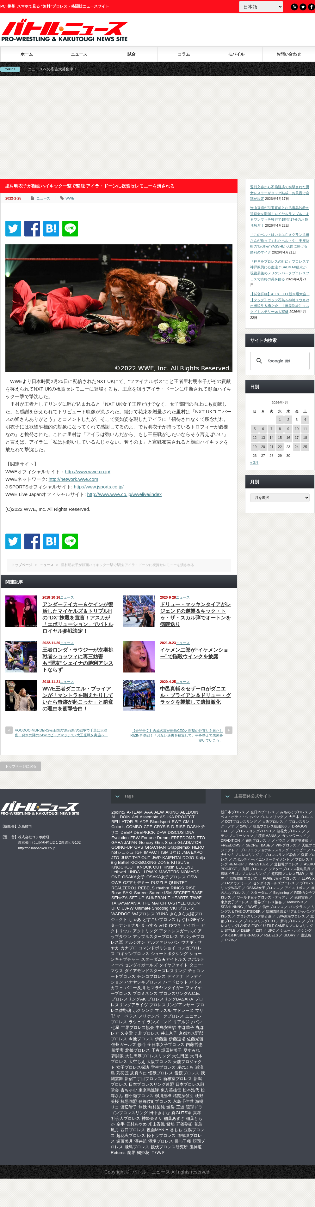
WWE (69, 198)
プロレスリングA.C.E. (179, 993)
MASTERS (169, 871)
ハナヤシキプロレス (143, 982)
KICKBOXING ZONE (150, 862)
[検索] (279, 361)
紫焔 (170, 1124)
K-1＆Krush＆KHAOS (242, 935)
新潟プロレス (290, 921)
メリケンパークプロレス (161, 1016)
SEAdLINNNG (232, 907)
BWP (176, 821)
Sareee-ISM (160, 892)
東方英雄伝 (171, 1090)
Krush (169, 867)
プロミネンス (145, 993)
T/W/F (195, 897)
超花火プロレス (130, 1135)
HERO (198, 847)
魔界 (131, 1152)
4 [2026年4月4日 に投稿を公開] (305, 419)
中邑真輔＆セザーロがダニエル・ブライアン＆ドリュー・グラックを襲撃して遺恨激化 (195, 695)
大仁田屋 (180, 1056)
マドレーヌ (183, 1010)
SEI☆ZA (119, 897)
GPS (138, 847)
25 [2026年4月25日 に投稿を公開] (305, 447)
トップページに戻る (20, 766)
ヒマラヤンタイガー (165, 987)
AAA (148, 812)
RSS (294, 7)
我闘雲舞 (301, 897)
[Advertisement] (157, 127)
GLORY (289, 935)
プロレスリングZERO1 (253, 831)
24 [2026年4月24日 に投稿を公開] (297, 447)
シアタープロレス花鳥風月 (289, 869)
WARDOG (121, 913)
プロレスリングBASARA (170, 999)
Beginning (281, 892)
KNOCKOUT (123, 867)
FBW (135, 837)
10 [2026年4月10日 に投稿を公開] (297, 429)
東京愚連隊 (149, 1090)
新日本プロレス (233, 812)
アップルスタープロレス (155, 936)
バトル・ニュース (151, 1171)
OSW (192, 877)
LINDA (133, 871)
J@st (175, 852)
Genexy (146, 842)
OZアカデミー (136, 882)
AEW (159, 812)
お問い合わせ (288, 54)
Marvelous (295, 902)
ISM (165, 852)
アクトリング (145, 931)
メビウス (279, 840)
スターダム (259, 892)
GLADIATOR (189, 842)
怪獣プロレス (160, 1073)
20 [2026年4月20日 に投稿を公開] (263, 447)
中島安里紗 (166, 1027)
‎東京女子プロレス (235, 902)
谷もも (176, 1129)
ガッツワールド (294, 836)
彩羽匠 (122, 1073)
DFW (161, 832)
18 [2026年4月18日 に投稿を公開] (305, 437)
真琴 (197, 1112)
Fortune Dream (155, 837)
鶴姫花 (143, 1152)
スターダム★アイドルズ (163, 959)
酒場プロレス (160, 1141)
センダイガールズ (141, 965)
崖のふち (185, 1067)
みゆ (163, 925)
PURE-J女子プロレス (279, 878)
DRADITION (230, 840)
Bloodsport (160, 821)
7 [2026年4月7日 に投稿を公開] (271, 429)
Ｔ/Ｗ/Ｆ (158, 1152)
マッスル (163, 1010)
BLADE (141, 821)
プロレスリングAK (128, 999)
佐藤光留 (195, 1039)
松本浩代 (191, 1090)
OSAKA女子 (133, 877)
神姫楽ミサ (152, 1118)
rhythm (162, 888)
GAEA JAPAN (124, 842)
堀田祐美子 (171, 1050)
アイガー (191, 925)
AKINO (171, 812)
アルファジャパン (163, 942)
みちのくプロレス (294, 812)
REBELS (146, 888)
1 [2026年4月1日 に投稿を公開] (280, 419)
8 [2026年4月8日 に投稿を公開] (280, 429)
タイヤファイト (173, 965)
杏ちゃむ (128, 1090)
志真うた (138, 1073)
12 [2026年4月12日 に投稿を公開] (254, 437)
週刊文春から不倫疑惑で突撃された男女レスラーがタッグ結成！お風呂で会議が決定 (279, 192)
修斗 (142, 1044)
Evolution (120, 837)
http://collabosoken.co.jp (36, 848)
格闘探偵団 (183, 1095)
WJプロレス (143, 913)
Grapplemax (178, 847)
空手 (120, 1124)
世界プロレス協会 (137, 1027)
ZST (259, 930)
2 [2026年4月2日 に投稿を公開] (288, 419)
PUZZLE (159, 882)
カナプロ (128, 948)
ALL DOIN (120, 817)
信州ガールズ (123, 1044)
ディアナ (175, 976)
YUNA (162, 913)
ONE (115, 877)
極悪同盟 (128, 1101)
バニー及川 (135, 987)
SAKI (127, 892)
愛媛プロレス (187, 1073)
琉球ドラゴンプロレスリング (243, 873)
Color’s (118, 826)
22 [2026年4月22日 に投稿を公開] (280, 447)
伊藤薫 (161, 1039)
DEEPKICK (144, 832)
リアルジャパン (187, 1021)
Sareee (141, 892)
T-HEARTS (178, 897)
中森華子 (186, 1027)
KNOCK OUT (149, 867)
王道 (180, 1107)
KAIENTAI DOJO (178, 857)
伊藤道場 (177, 1039)
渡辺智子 (128, 1107)
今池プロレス (141, 1039)
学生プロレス (163, 1067)
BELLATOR (122, 821)
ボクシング (143, 1010)
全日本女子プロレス (165, 1044)
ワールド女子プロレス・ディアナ (263, 897)
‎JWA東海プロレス (291, 916)
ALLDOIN (189, 812)
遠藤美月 (124, 1141)
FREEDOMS (183, 837)
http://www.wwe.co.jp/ (87, 471)
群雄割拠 (184, 1124)
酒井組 (140, 1141)
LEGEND (185, 867)
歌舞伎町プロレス (155, 1101)
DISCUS (175, 832)
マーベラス (126, 1016)
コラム (184, 54)
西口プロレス (132, 1129)
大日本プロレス (301, 817)
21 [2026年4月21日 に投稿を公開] (271, 447)
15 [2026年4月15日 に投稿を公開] (280, 437)
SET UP (137, 897)
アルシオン (135, 942)
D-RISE (178, 826)
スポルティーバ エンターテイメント (261, 859)
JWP (156, 857)
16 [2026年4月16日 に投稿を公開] (288, 437)
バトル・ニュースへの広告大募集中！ (56, 69)
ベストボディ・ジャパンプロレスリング (252, 817)
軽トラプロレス (161, 1135)
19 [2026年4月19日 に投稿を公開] (254, 447)
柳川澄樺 (163, 1095)
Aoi (135, 817)
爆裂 (170, 1107)
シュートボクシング (169, 953)
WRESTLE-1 (259, 864)
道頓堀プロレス (286, 864)
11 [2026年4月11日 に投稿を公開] (305, 429)
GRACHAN (155, 847)
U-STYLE (177, 903)
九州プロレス (146, 1033)
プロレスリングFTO (259, 921)
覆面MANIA (157, 1129)
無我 (143, 1107)
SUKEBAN (156, 897)
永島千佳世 (183, 1101)
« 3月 (254, 462)
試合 (131, 54)
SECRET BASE (188, 892)
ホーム (27, 54)
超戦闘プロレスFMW (287, 873)
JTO (115, 857)
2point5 (118, 812)
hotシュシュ (122, 852)
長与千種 (183, 1141)
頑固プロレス (255, 840)
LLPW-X (149, 871)
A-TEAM (135, 812)
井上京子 (169, 1033)
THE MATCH (154, 903)
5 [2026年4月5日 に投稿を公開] (255, 429)
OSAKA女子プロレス (166, 877)
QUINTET (178, 882)
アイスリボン (295, 888)
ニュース (79, 54)
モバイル (236, 54)
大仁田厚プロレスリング (147, 1056)
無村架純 (156, 1107)
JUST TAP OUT (135, 857)
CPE (148, 826)
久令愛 (126, 1033)
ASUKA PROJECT (177, 817)
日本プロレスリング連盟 (151, 1084)
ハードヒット (175, 982)
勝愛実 (117, 1050)
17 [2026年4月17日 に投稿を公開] (297, 437)
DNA (189, 832)
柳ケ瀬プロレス (139, 1095)
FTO (201, 837)
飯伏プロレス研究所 (169, 1146)
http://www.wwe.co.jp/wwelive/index (124, 494)
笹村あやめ (136, 1124)
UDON (193, 903)
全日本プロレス (262, 812)
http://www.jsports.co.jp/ (99, 486)
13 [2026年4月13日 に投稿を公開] (263, 437)
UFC (115, 908)
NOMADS (190, 871)
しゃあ (135, 919)
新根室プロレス (177, 1078)
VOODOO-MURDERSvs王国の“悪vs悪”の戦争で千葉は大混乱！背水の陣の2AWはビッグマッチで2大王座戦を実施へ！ (61, 732)
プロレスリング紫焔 (280, 855)
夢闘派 (117, 1056)
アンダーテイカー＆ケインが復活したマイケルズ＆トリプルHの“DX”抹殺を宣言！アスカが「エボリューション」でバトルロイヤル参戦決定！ (77, 618)
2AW (243, 826)
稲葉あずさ (174, 1118)
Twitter (303, 7)
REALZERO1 (123, 888)
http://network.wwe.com (73, 479)
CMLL (188, 821)
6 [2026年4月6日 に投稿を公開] (263, 429)
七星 (115, 1027)
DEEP (126, 832)
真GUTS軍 (181, 1112)
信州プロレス (272, 907)
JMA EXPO (192, 852)
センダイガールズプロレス (274, 883)
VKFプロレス (182, 908)
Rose (116, 892)
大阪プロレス (159, 1061)
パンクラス (297, 907)
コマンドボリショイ (157, 948)
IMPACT (151, 852)
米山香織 (156, 1124)
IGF (138, 852)
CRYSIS (162, 826)
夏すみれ (191, 1050)
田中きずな (159, 1112)
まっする (149, 925)
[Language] (261, 6)
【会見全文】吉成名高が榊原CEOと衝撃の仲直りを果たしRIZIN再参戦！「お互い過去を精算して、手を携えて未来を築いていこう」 (176, 735)
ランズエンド (159, 1021)
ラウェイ (137, 1021)
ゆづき (175, 925)
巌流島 (306, 935)
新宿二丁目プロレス (143, 1078)
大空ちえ (137, 1061)
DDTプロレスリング (241, 821)
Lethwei (118, 871)
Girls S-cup (165, 842)
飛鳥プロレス (137, 1146)
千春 (155, 1050)
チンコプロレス (151, 976)
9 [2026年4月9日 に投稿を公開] (288, 429)
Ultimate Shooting (151, 908)
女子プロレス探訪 (132, 1067)
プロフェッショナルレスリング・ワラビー (273, 850)
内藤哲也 (194, 1044)
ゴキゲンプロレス (132, 953)
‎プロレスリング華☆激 (254, 916)
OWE (116, 882)
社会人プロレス (125, 1118)
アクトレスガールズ (177, 931)
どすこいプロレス (159, 919)
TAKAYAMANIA (125, 903)
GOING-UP (122, 847)
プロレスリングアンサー (172, 1004)
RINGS (177, 888)
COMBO (134, 826)
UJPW (127, 908)
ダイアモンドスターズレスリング (155, 970)
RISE (190, 888)
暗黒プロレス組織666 (270, 826)
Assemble (149, 817)
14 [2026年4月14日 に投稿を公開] (271, 437)
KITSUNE (180, 862)
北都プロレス (137, 1050)
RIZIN (229, 940)
